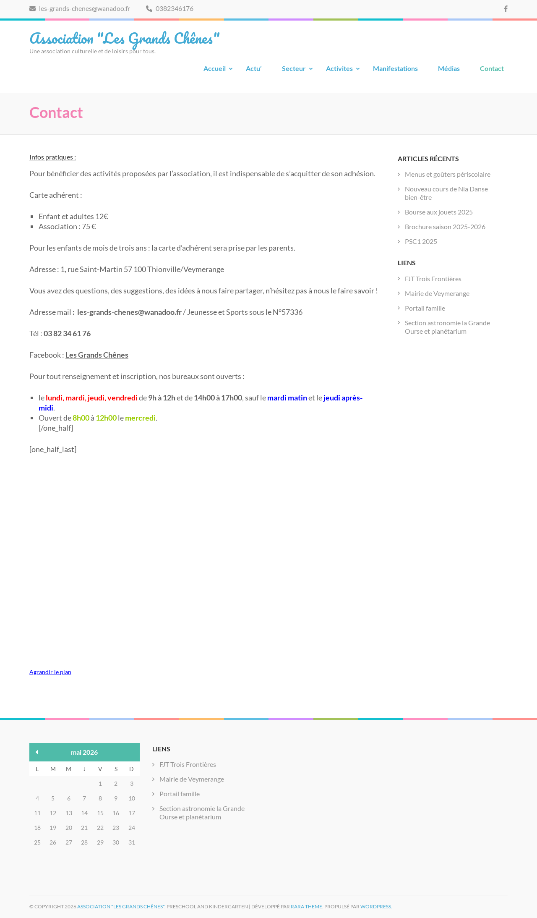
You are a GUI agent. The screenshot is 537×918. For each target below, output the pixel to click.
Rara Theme (306, 906)
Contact (492, 68)
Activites (339, 68)
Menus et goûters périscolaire (447, 174)
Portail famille (425, 308)
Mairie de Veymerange (437, 293)
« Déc (37, 752)
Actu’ (254, 68)
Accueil (214, 68)
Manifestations (395, 68)
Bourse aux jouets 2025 (439, 212)
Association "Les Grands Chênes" (124, 38)
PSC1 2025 (421, 241)
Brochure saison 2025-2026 (445, 226)
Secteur (294, 68)
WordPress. (376, 906)
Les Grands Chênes (96, 354)
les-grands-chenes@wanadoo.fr (79, 8)
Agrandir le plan (50, 671)
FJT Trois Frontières (433, 278)
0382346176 (169, 8)
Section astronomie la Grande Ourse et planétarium (447, 327)
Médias (449, 68)
